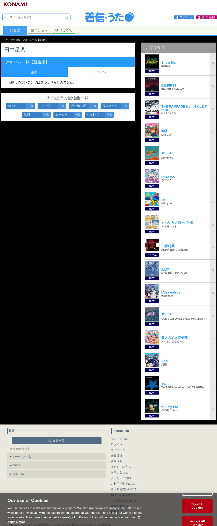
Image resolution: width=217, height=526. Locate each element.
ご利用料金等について (125, 483)
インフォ (39, 30)
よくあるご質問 (121, 478)
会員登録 (116, 455)
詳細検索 (58, 440)
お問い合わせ (119, 472)
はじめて (64, 30)
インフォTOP (119, 438)
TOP (6, 39)
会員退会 (116, 461)
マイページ (118, 450)
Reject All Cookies (197, 511)
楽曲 (34, 72)
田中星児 (15, 39)
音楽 (15, 30)
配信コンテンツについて (126, 495)
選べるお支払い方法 (124, 489)
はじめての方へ (121, 466)
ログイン (116, 444)
